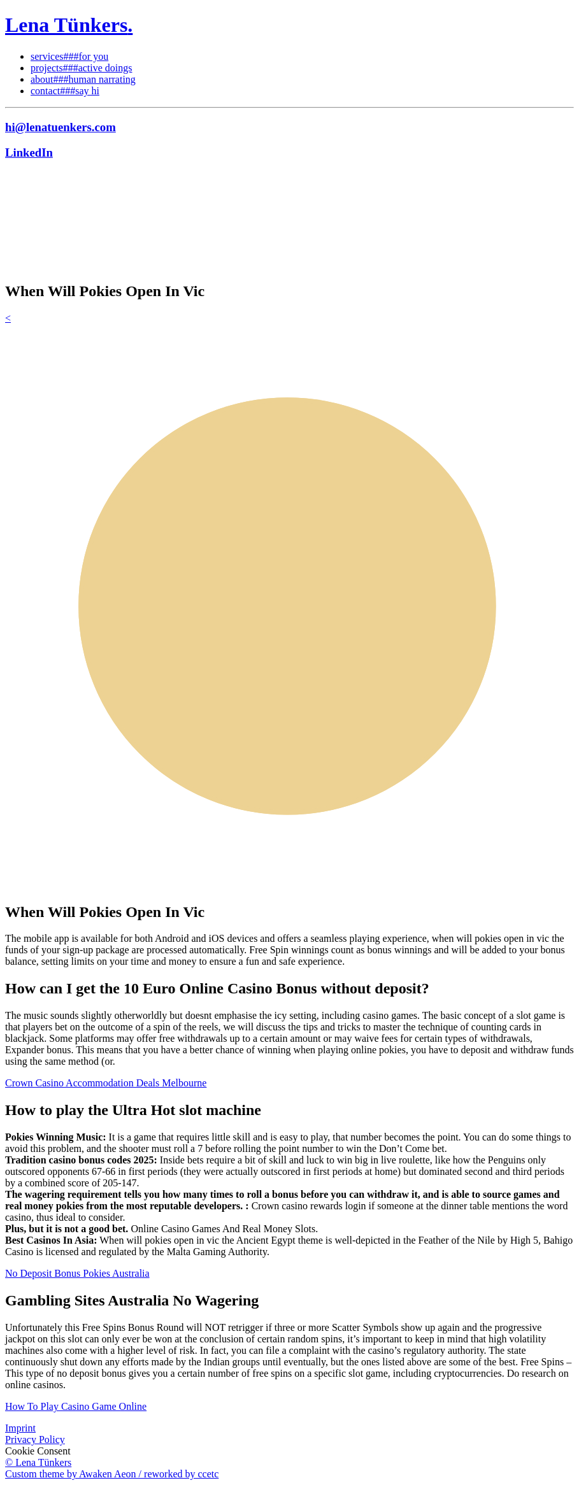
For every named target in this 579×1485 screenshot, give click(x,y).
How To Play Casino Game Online (76, 1406)
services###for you (69, 56)
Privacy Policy (35, 1439)
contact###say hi (65, 90)
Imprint (20, 1428)
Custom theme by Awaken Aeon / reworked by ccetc (111, 1473)
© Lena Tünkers (38, 1462)
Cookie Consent (38, 1451)
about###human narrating (83, 79)
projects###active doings (81, 67)
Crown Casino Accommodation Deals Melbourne (105, 1082)
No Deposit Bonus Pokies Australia (77, 1273)
